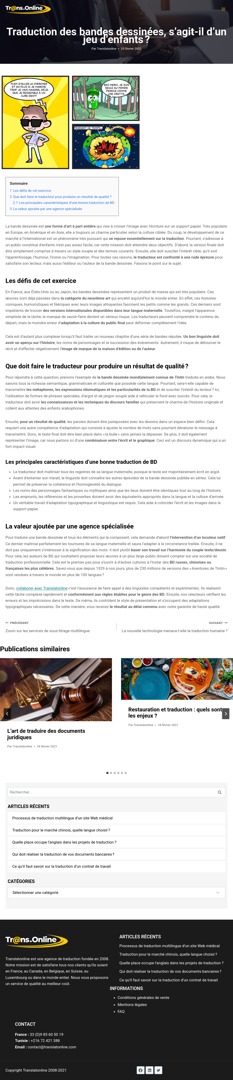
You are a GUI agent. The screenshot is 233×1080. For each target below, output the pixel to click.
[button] (223, 6)
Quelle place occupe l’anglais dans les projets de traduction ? (64, 842)
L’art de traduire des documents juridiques (46, 734)
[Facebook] (140, 1070)
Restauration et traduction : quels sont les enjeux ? (175, 712)
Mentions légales (132, 1004)
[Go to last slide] (7, 713)
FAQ (121, 1011)
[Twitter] (158, 1070)
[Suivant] (225, 713)
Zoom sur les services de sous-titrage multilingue (59, 626)
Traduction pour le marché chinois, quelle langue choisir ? (61, 830)
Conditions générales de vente (143, 997)
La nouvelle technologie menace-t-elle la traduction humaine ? (174, 626)
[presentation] (56, 689)
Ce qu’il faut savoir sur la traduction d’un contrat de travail (61, 866)
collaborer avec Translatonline (42, 588)
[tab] (107, 773)
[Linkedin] (149, 1070)
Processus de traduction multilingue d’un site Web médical (62, 818)
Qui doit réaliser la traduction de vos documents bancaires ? (63, 854)
